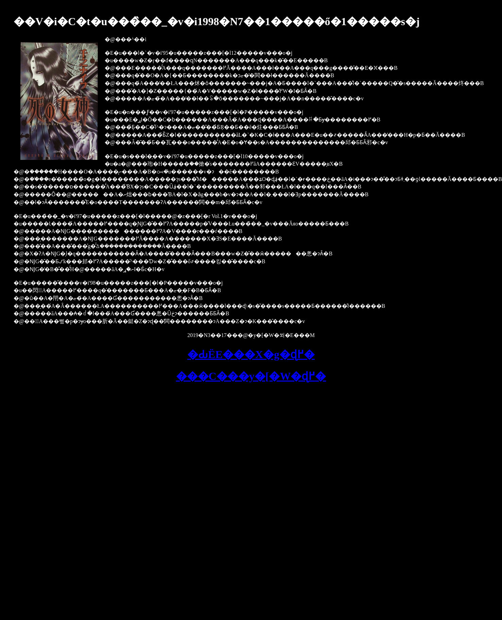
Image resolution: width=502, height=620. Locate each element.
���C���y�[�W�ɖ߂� (251, 376)
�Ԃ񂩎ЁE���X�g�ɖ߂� (251, 354)
